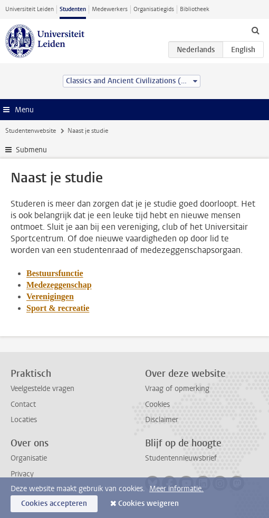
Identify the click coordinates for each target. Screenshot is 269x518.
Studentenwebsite (30, 130)
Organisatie (29, 458)
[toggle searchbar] (255, 30)
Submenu (31, 150)
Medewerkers (110, 9)
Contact (23, 404)
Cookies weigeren (148, 504)
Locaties (24, 420)
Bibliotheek (194, 9)
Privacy (22, 474)
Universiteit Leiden (29, 9)
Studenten (73, 9)
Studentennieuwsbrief (181, 458)
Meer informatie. (176, 489)
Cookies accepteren (54, 504)
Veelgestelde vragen (42, 389)
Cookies (157, 404)
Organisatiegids (153, 9)
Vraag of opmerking (177, 389)
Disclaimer (161, 420)
